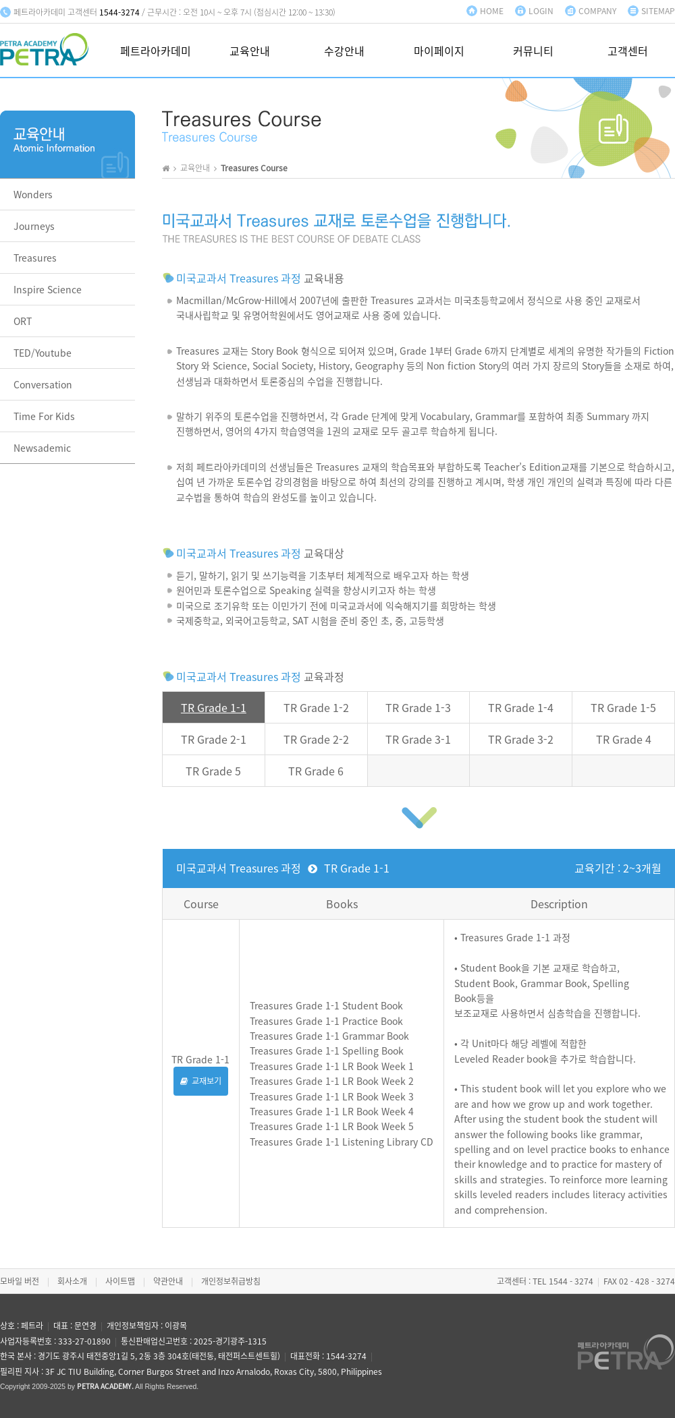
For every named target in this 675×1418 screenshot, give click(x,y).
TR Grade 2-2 (316, 739)
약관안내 (168, 1281)
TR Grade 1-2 (316, 707)
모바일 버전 (19, 1281)
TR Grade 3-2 (521, 739)
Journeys (34, 226)
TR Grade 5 (213, 771)
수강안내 (344, 52)
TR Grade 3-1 (418, 739)
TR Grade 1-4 (521, 707)
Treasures (35, 257)
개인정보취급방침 (231, 1281)
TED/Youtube (43, 352)
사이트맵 (120, 1281)
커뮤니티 (533, 52)
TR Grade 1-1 (213, 707)
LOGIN (541, 11)
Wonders (33, 194)
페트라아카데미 (155, 52)
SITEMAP (658, 11)
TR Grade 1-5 (623, 707)
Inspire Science (48, 289)
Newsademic (42, 447)
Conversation (43, 384)
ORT (23, 321)
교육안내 (250, 52)
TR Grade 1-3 (418, 707)
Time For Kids (44, 416)
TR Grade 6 (316, 771)
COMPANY (597, 11)
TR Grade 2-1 (213, 739)
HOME (492, 11)
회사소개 (72, 1281)
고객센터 (628, 52)
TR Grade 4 (623, 739)
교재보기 (200, 1081)
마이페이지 (439, 52)
